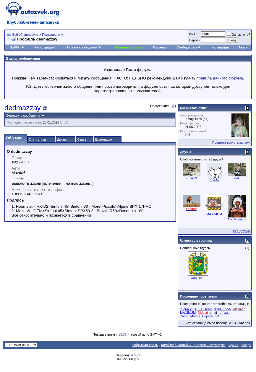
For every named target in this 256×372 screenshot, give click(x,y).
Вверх (246, 345)
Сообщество (188, 47)
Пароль (194, 40)
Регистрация (44, 47)
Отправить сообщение (23, 115)
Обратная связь (145, 345)
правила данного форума (220, 78)
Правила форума (128, 47)
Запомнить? (238, 34)
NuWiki (14, 47)
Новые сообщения (82, 47)
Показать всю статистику (231, 142)
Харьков (197, 278)
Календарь (220, 47)
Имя (192, 34)
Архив (234, 345)
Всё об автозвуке (25, 34)
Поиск (242, 47)
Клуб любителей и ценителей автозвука (193, 345)
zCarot (135, 355)
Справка (159, 47)
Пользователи (52, 34)
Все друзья (241, 231)
